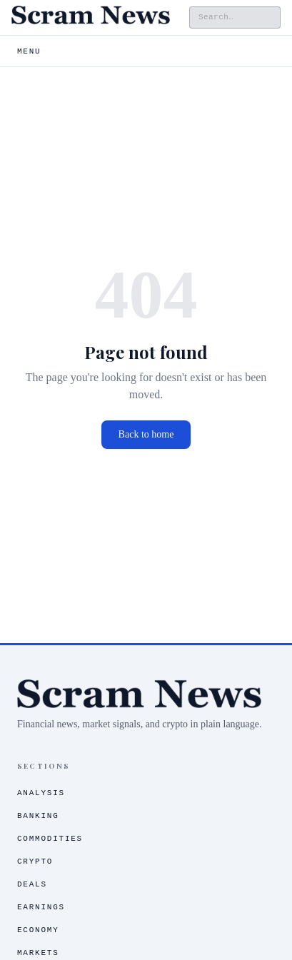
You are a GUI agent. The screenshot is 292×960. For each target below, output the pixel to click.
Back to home (146, 434)
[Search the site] (235, 17)
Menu (29, 51)
